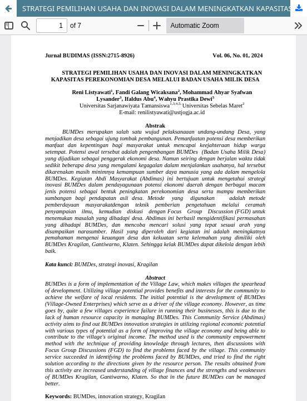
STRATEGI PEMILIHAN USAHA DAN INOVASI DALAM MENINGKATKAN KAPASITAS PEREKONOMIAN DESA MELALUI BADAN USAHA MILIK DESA (164, 8)
